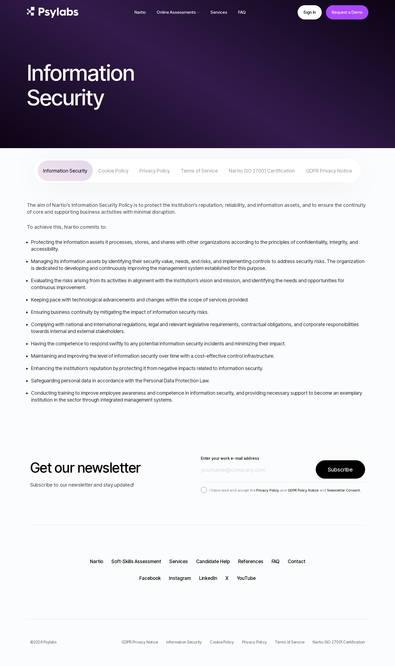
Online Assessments (176, 12)
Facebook (150, 578)
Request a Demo (347, 12)
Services (218, 12)
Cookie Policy (113, 171)
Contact (296, 561)
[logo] (52, 12)
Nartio (140, 12)
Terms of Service (199, 171)
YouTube (246, 578)
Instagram (180, 578)
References (250, 561)
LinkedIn (208, 578)
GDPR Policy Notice (303, 490)
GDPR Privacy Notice (329, 171)
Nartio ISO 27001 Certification (262, 171)
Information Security (65, 171)
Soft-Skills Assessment (136, 561)
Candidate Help (213, 561)
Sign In (309, 12)
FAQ (242, 12)
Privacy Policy (154, 171)
